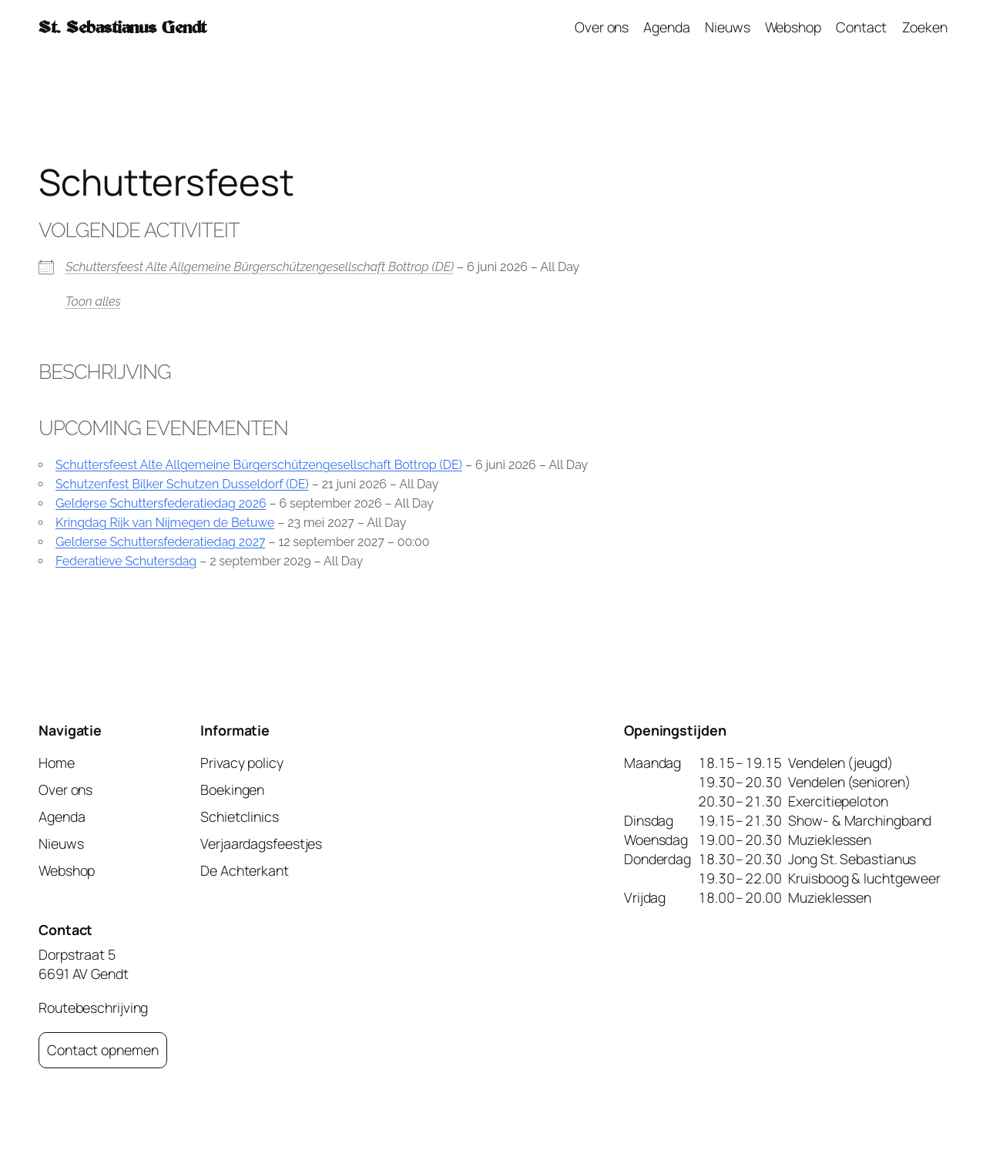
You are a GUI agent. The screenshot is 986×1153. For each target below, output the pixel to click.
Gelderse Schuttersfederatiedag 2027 (160, 542)
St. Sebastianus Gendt (122, 27)
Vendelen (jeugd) (840, 762)
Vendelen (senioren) (849, 782)
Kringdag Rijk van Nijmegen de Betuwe (164, 522)
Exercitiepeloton (837, 801)
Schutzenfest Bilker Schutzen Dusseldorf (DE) (182, 484)
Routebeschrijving (93, 1007)
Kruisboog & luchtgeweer (864, 878)
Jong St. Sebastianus (852, 859)
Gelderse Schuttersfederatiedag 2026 (161, 503)
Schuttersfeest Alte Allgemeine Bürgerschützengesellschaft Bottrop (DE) (259, 267)
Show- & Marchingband (859, 820)
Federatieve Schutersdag (125, 561)
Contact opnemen (103, 1050)
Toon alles (93, 301)
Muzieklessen (829, 839)
